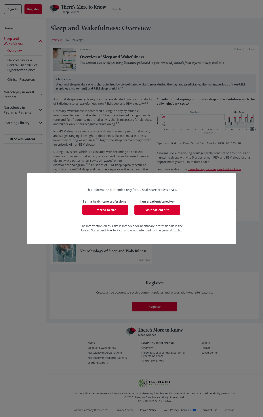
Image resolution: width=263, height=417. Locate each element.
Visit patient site (157, 210)
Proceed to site (105, 210)
